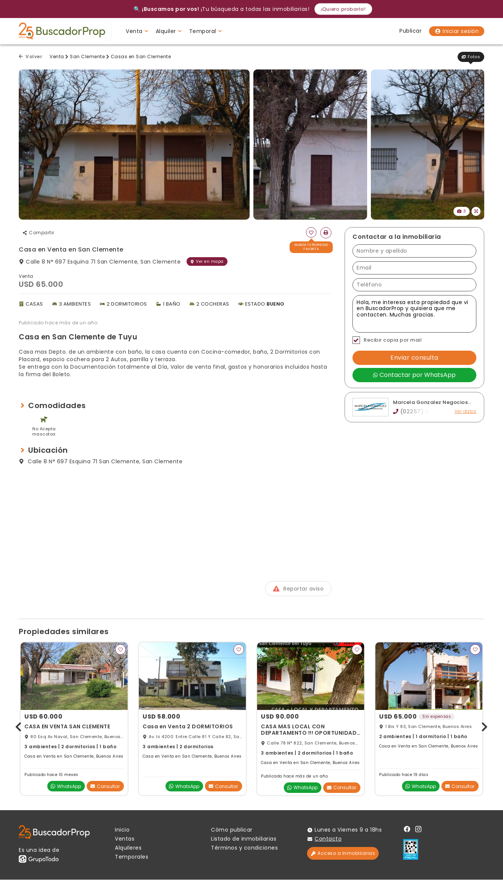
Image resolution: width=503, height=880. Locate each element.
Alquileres (128, 848)
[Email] (414, 267)
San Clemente (87, 56)
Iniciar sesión (457, 31)
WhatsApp (66, 786)
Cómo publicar (232, 830)
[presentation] (18, 726)
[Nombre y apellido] (414, 251)
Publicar (410, 31)
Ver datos (466, 411)
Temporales (131, 857)
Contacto (328, 839)
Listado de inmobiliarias (243, 839)
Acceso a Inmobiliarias (343, 853)
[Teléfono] (414, 284)
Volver (30, 56)
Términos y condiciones (244, 848)
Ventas (124, 839)
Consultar (105, 786)
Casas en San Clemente (141, 56)
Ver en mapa (207, 261)
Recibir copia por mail (387, 340)
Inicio (122, 830)
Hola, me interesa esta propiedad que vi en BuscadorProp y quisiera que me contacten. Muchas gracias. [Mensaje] (414, 314)
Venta (57, 56)
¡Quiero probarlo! (343, 9)
